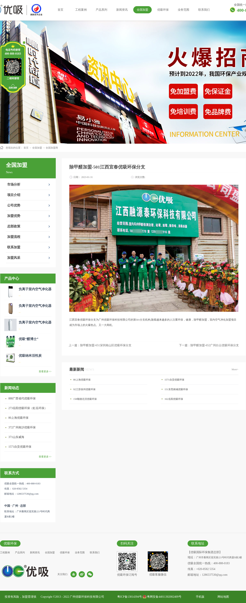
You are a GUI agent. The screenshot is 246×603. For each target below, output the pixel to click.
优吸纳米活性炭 (30, 355)
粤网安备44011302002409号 (164, 596)
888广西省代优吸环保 (22, 398)
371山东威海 (16, 437)
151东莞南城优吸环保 (176, 389)
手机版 (199, 596)
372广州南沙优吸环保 (22, 427)
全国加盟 (37, 147)
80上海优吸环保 (18, 417)
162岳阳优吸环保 (174, 399)
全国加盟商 (52, 147)
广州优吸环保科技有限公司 (87, 596)
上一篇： (100, 345)
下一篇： (209, 345)
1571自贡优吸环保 (19, 446)
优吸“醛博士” (28, 339)
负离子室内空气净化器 (35, 289)
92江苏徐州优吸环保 (84, 389)
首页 (60, 9)
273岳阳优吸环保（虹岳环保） (27, 408)
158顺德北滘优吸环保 (85, 399)
